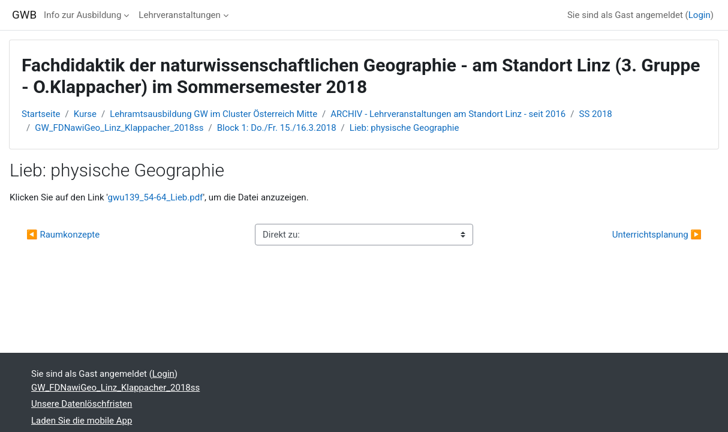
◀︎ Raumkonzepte (63, 234)
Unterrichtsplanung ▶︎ (657, 234)
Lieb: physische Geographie (404, 127)
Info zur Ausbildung (82, 15)
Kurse (85, 114)
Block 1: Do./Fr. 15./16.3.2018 (276, 127)
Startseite (41, 114)
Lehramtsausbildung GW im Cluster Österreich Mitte (213, 114)
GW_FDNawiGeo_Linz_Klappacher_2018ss (119, 127)
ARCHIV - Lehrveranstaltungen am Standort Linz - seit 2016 (447, 114)
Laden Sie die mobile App (81, 420)
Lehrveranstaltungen (179, 15)
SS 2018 (595, 114)
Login (699, 15)
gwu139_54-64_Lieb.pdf (155, 197)
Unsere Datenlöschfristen (81, 403)
